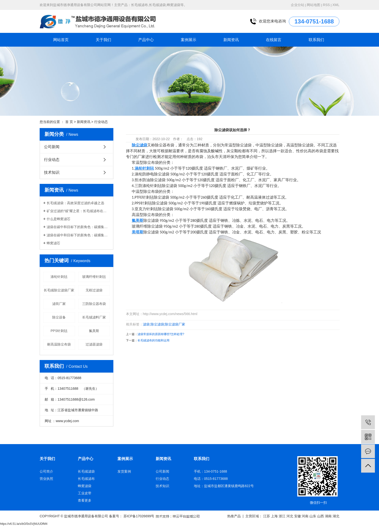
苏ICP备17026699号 (139, 516)
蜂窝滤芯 (53, 243)
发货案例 (124, 471)
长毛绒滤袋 (86, 471)
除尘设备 (59, 317)
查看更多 (84, 500)
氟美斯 (94, 331)
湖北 (336, 516)
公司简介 (46, 471)
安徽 (297, 516)
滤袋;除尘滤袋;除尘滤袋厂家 (164, 324)
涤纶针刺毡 (59, 277)
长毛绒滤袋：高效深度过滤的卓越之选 (75, 203)
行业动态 (101, 122)
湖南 (328, 516)
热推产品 (234, 516)
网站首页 (61, 40)
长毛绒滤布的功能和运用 (153, 340)
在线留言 (273, 40)
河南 (305, 516)
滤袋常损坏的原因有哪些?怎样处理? (161, 334)
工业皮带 (84, 493)
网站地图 (313, 5)
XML (335, 5)
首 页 (69, 122)
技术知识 (51, 172)
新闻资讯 (231, 40)
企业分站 (297, 5)
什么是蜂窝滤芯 (58, 219)
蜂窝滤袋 (84, 486)
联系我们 (316, 40)
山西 (320, 516)
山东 (312, 516)
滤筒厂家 (59, 304)
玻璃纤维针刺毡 (94, 277)
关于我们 (103, 40)
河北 (289, 516)
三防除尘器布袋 (94, 304)
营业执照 (46, 479)
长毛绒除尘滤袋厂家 (59, 290)
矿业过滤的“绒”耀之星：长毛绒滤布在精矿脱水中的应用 (78, 211)
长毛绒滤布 (86, 479)
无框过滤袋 (94, 290)
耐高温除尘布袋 (59, 344)
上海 (274, 516)
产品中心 (146, 40)
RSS (326, 5)
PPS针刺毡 (59, 331)
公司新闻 (51, 147)
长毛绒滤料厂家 (94, 317)
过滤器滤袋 (94, 344)
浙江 (282, 516)
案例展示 (188, 40)
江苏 (266, 516)
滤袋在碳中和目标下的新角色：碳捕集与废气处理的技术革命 (78, 227)
